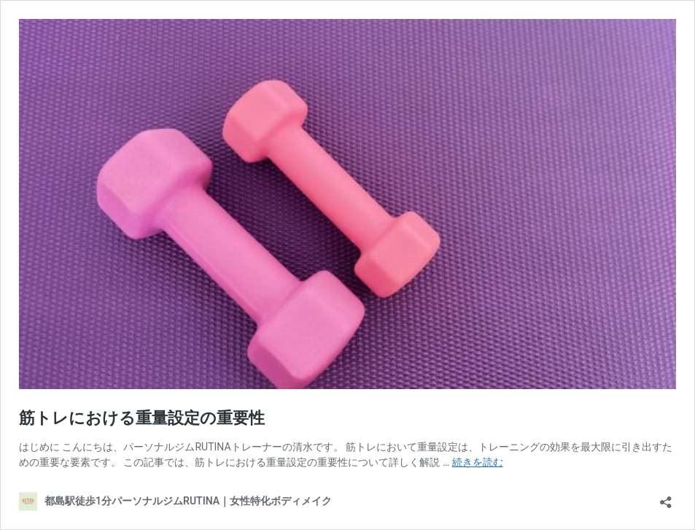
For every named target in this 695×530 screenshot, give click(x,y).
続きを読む (477, 462)
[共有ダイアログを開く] (666, 497)
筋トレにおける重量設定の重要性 (142, 418)
